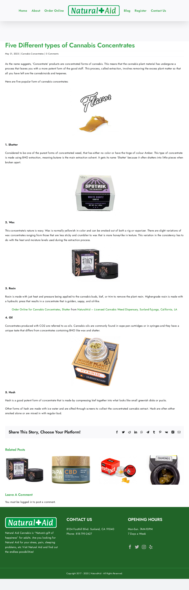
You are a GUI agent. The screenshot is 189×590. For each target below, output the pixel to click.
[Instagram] (144, 547)
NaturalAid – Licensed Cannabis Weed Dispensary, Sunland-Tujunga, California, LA (127, 309)
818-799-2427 (84, 534)
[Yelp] (151, 547)
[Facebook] (130, 547)
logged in (26, 502)
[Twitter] (137, 547)
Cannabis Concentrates (32, 53)
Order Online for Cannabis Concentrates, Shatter (41, 309)
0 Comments (52, 53)
